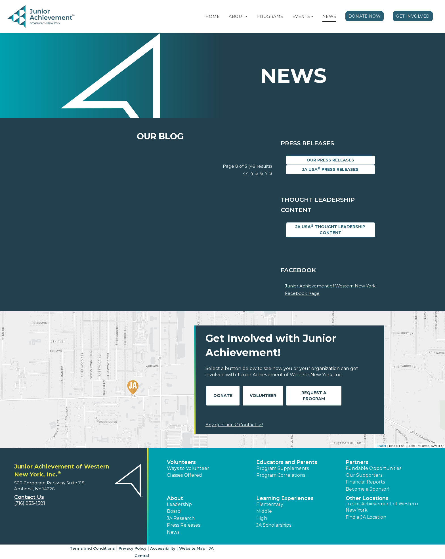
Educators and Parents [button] (286, 462)
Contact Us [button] (29, 497)
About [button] (175, 498)
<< (245, 173)
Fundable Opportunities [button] (373, 468)
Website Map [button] (192, 548)
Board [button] (174, 511)
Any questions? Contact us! (234, 424)
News (329, 16)
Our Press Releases (330, 160)
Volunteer (263, 395)
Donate (222, 395)
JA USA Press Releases (330, 169)
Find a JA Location (366, 517)
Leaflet (381, 445)
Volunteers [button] (181, 462)
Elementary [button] (269, 504)
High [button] (261, 518)
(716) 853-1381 (29, 503)
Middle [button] (264, 511)
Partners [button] (357, 462)
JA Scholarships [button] (273, 525)
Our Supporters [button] (364, 475)
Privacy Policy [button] (132, 548)
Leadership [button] (179, 504)
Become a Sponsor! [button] (367, 489)
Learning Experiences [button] (285, 498)
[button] (246, 16)
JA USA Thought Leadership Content (330, 229)
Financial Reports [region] (365, 482)
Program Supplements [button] (282, 468)
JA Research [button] (181, 518)
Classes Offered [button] (184, 475)
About (236, 16)
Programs (270, 16)
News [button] (173, 532)
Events (301, 16)
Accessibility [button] (162, 548)
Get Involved (413, 16)
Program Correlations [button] (280, 475)
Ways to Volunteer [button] (188, 468)
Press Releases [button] (183, 525)
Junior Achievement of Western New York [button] (382, 507)
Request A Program (313, 395)
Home (212, 16)
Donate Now (365, 16)
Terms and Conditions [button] (92, 548)
